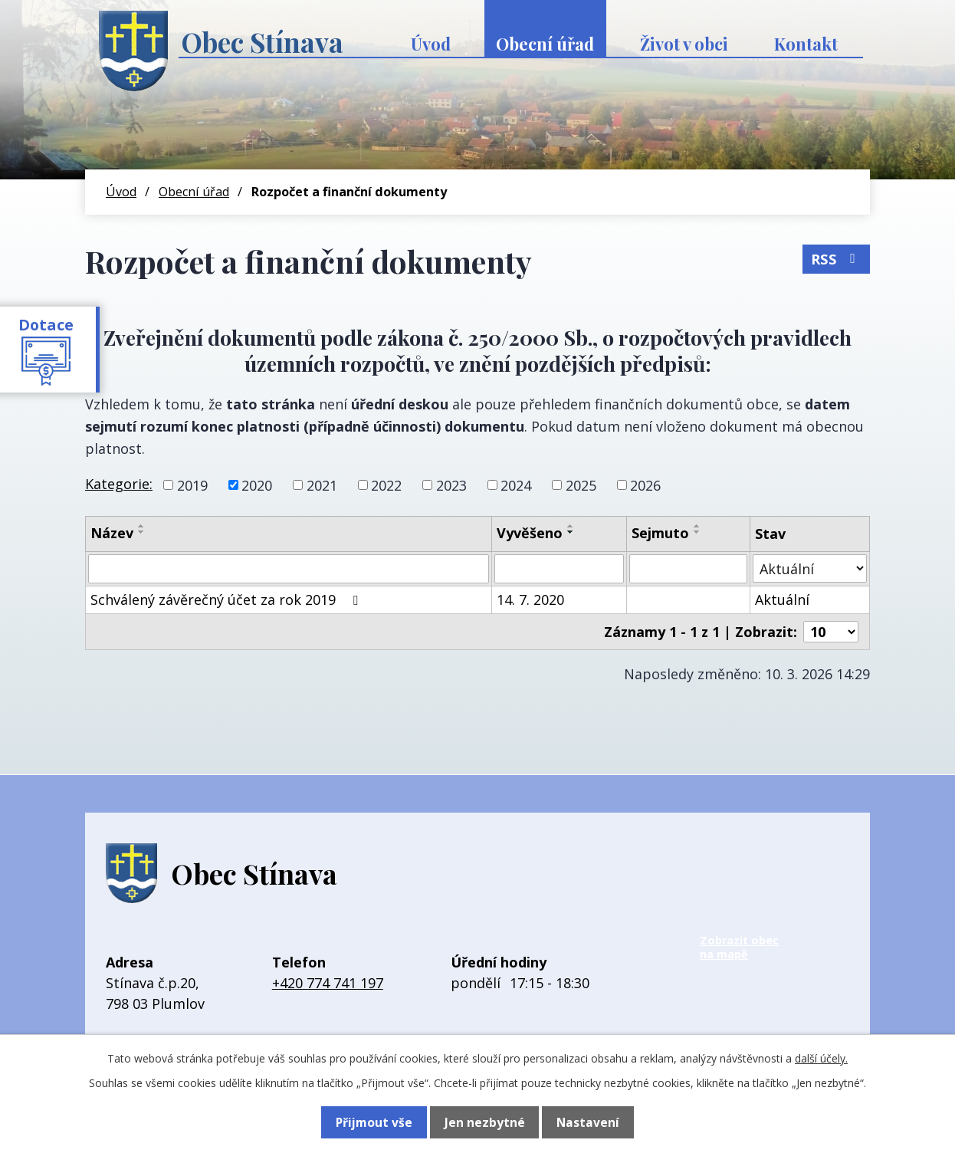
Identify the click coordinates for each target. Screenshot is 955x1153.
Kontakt (806, 43)
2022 (386, 484)
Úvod (431, 43)
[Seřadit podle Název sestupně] (141, 532)
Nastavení (587, 1122)
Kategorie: (119, 484)
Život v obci (684, 43)
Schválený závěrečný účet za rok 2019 (227, 599)
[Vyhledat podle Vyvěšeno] (559, 568)
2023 (451, 484)
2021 (322, 484)
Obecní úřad (545, 43)
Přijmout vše (374, 1122)
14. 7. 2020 (530, 599)
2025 (581, 484)
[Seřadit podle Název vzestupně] (141, 526)
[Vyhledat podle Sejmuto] (688, 568)
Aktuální (782, 599)
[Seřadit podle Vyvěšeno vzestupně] (571, 526)
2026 (645, 484)
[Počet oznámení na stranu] (830, 631)
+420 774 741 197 (327, 983)
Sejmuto (660, 533)
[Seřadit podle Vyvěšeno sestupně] (571, 532)
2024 (515, 484)
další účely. (821, 1058)
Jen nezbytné (484, 1122)
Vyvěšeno (530, 533)
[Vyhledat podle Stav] (810, 568)
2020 (256, 484)
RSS (835, 257)
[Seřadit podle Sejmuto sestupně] (697, 532)
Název (111, 533)
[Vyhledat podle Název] (288, 568)
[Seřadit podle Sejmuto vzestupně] (697, 526)
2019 (192, 484)
